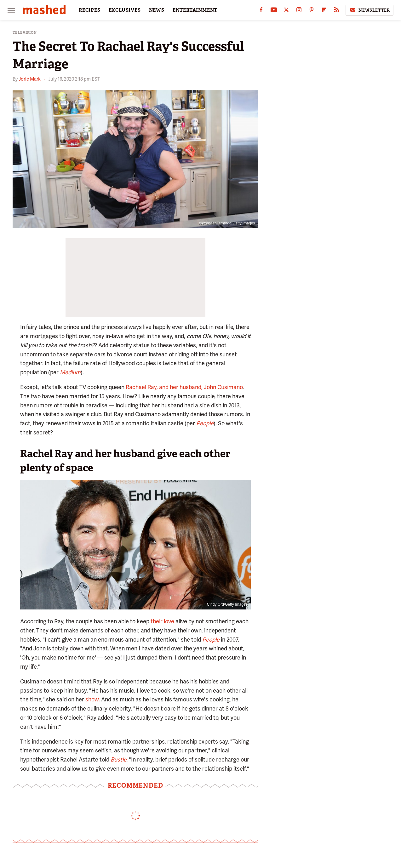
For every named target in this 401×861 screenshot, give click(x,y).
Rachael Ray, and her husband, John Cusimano (184, 387)
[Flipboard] (324, 11)
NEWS (156, 10)
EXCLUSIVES (125, 10)
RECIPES (89, 10)
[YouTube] (274, 11)
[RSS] (337, 11)
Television (25, 32)
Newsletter (369, 10)
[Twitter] (286, 11)
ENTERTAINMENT (195, 10)
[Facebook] (261, 11)
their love (162, 621)
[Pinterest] (311, 11)
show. (92, 699)
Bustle (118, 759)
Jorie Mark (30, 79)
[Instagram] (299, 11)
